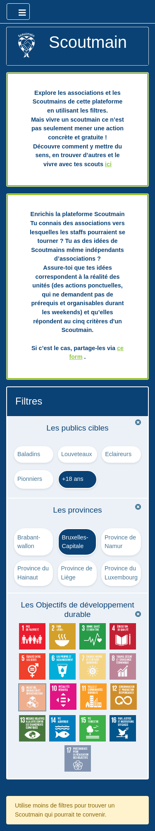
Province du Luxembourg (121, 573)
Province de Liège (77, 573)
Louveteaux (76, 454)
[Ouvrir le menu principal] (18, 11)
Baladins (28, 454)
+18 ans (72, 479)
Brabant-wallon (28, 542)
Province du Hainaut (33, 573)
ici (108, 164)
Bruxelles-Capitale (75, 542)
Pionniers (29, 479)
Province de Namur (120, 542)
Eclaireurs (118, 454)
